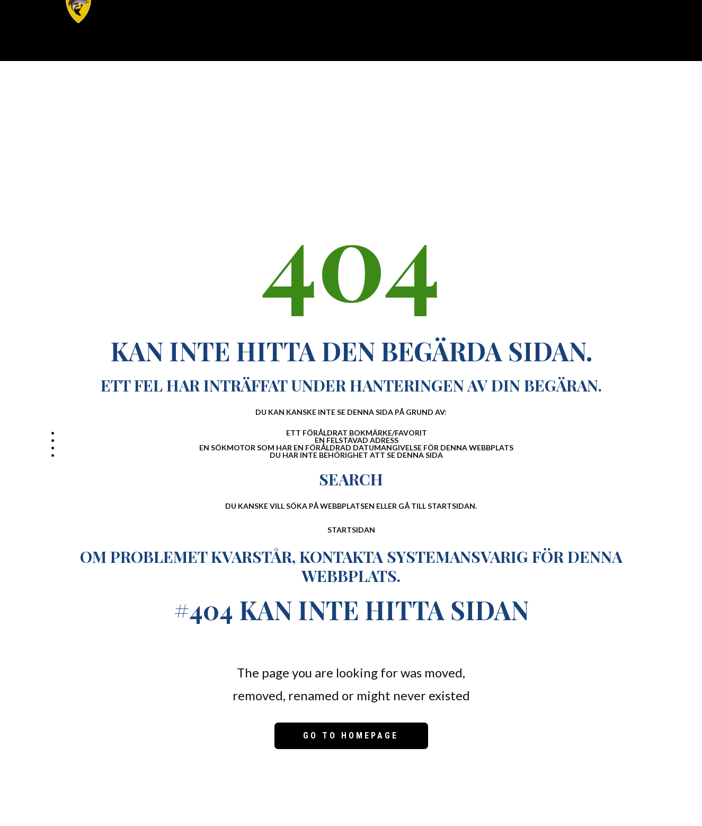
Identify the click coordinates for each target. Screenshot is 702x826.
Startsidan (351, 529)
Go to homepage (350, 736)
